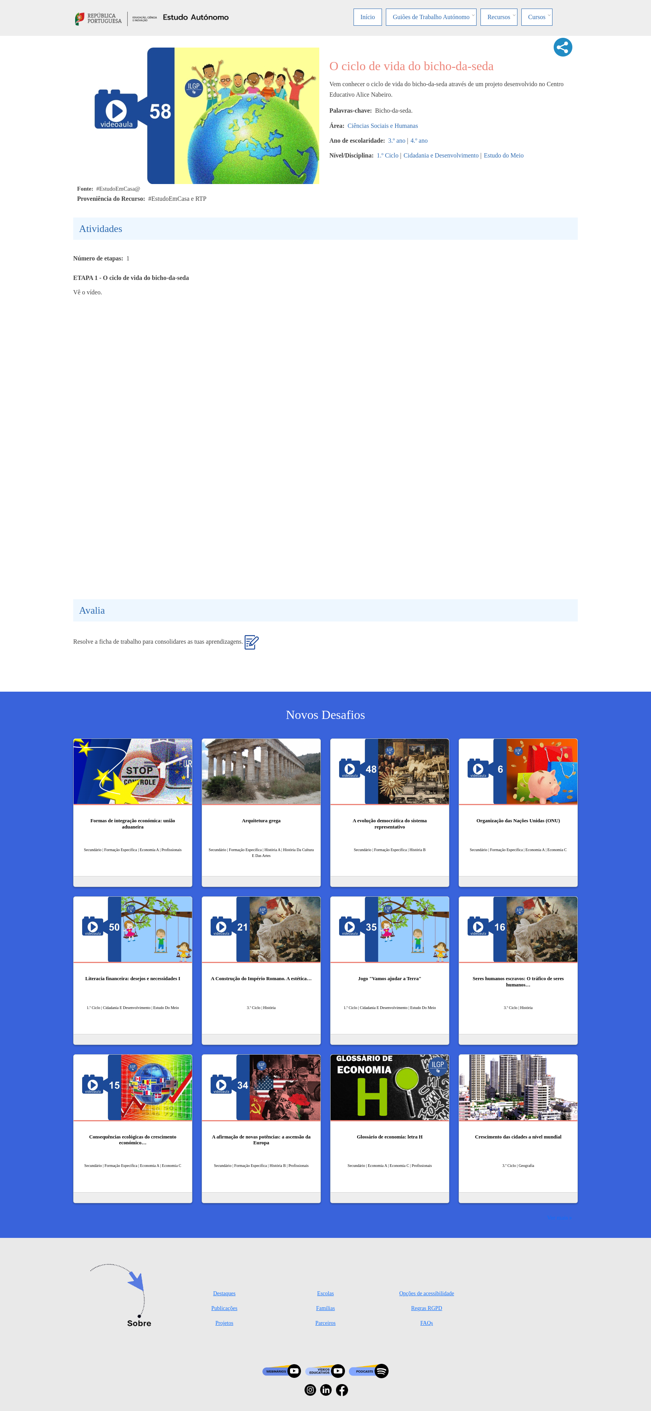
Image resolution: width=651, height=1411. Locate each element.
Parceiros (325, 1323)
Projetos (224, 1323)
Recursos (498, 17)
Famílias (325, 1308)
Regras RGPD (426, 1308)
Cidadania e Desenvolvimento (441, 155)
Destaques (224, 1293)
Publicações (224, 1308)
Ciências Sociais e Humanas (383, 125)
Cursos (536, 17)
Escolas (325, 1293)
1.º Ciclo (388, 155)
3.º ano (396, 140)
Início (368, 17)
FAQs (427, 1323)
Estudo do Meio (504, 155)
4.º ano (419, 140)
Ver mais (557, 1217)
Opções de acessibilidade (426, 1293)
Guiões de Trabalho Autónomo (431, 17)
